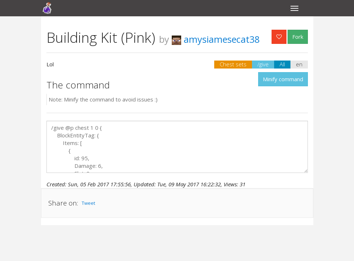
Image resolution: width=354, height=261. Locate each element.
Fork (297, 36)
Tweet (88, 203)
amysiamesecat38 (216, 39)
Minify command (283, 79)
